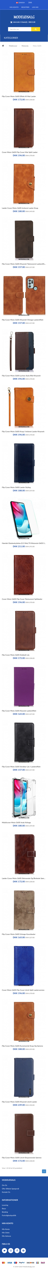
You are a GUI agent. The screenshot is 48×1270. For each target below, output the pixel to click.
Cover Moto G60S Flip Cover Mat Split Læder (20, 152)
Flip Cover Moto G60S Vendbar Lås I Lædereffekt (21, 767)
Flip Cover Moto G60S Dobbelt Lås (15, 655)
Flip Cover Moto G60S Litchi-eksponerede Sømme (21, 1158)
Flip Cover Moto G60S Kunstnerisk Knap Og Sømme (22, 1046)
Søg (35, 29)
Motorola (25, 46)
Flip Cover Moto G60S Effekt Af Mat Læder (19, 96)
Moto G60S (37, 46)
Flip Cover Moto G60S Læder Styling (16, 487)
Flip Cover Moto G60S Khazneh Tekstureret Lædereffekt (24, 264)
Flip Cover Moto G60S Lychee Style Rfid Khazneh (21, 376)
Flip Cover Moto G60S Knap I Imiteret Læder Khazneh (23, 431)
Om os (4, 1185)
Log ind (35, 7)
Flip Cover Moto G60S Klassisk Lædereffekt (19, 711)
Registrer (25, 7)
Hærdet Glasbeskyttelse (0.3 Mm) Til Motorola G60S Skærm (24, 543)
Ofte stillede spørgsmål (10, 1189)
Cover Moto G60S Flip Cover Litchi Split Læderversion (23, 990)
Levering (5, 1205)
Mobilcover (13, 46)
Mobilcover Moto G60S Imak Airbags (16, 822)
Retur (4, 1209)
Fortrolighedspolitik (9, 1215)
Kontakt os (6, 1192)
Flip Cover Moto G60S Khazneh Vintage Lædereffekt (22, 320)
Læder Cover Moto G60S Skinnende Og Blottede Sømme (24, 878)
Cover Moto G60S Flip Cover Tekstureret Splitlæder (22, 599)
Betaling (5, 1212)
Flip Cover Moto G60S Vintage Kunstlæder (18, 934)
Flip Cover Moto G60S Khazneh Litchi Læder (19, 1102)
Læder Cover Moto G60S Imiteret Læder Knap (20, 208)
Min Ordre (5, 1233)
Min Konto (14, 7)
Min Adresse (6, 1236)
